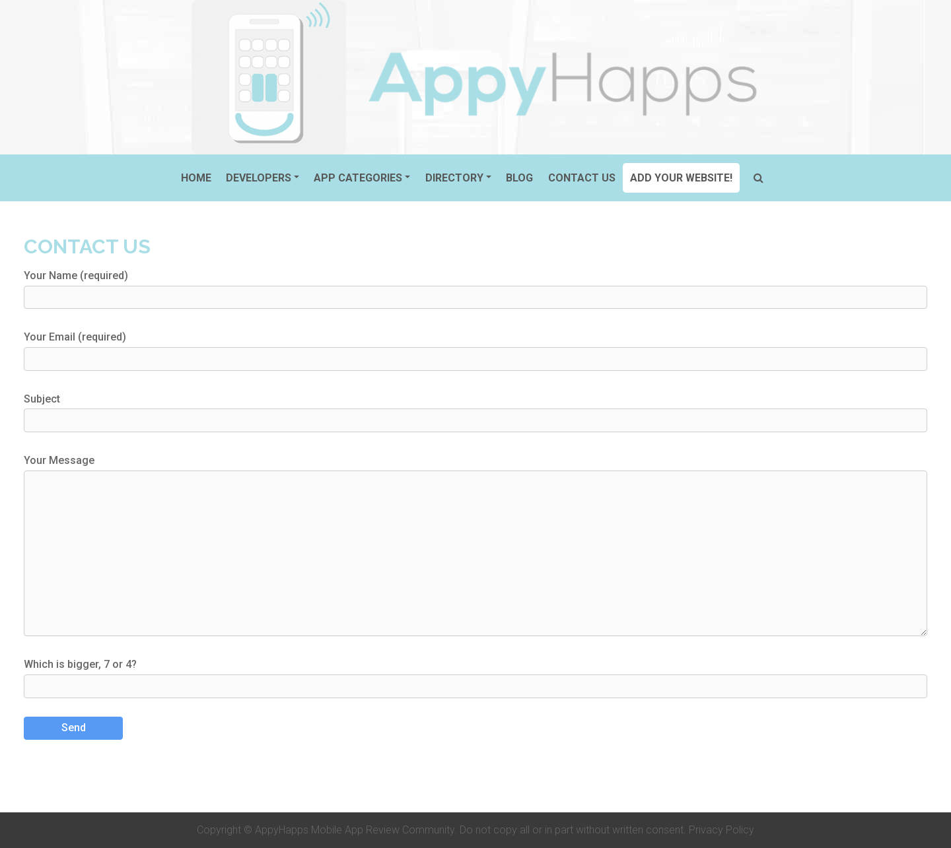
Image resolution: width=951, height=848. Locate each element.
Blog (519, 178)
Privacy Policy (721, 830)
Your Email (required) (475, 350)
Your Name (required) (475, 289)
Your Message (475, 545)
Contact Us (582, 178)
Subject (475, 412)
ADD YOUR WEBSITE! (681, 178)
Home (196, 178)
